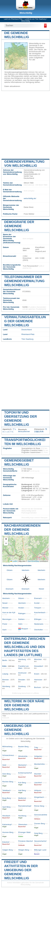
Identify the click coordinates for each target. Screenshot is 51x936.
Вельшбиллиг (24, 431)
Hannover (38, 680)
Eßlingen (37, 619)
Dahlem (21, 619)
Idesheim (25, 570)
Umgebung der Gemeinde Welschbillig (17, 730)
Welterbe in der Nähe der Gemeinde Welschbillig (24, 705)
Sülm (20, 624)
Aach (4, 630)
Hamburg (22, 659)
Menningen (6, 619)
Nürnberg (6, 686)
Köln (4, 666)
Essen (36, 674)
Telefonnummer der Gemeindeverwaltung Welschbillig (24, 281)
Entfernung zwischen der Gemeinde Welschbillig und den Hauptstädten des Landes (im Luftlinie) (24, 647)
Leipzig (5, 674)
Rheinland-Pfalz (27, 334)
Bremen (5, 680)
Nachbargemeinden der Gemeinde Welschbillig (22, 529)
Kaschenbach (39, 612)
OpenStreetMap (33, 561)
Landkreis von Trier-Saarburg (35, 19)
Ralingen (22, 613)
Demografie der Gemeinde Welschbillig (19, 226)
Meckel (5, 608)
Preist (4, 624)
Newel (41, 589)
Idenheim (22, 603)
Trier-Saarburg (27, 339)
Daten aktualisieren (12, 86)
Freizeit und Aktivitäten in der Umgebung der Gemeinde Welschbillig (21, 870)
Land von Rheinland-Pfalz (13, 19)
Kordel (36, 603)
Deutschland (26, 330)
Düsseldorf (38, 666)
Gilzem (9, 570)
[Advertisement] (25, 124)
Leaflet (13, 561)
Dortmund (22, 673)
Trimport (37, 608)
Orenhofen (38, 630)
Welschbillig (25, 13)
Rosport (24, 629)
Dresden (21, 680)
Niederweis (38, 624)
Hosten (21, 608)
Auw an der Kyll (8, 612)
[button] (6, 539)
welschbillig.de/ (30, 198)
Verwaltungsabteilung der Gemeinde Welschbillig (25, 321)
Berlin (4, 660)
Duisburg (22, 686)
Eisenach (9, 589)
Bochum (37, 687)
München (38, 659)
